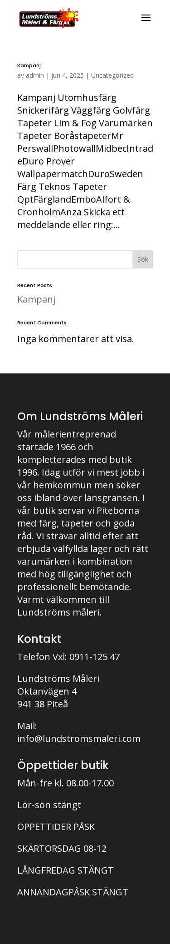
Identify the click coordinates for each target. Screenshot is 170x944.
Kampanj (29, 65)
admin (35, 75)
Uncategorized (112, 75)
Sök (142, 259)
